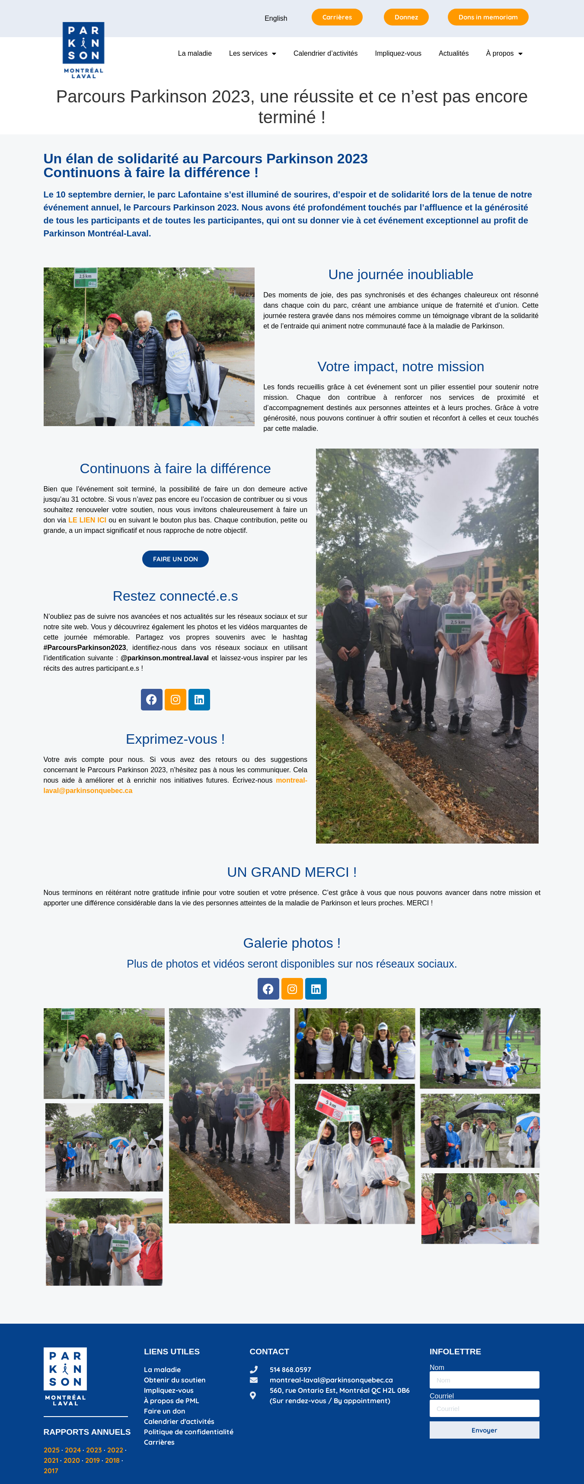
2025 (52, 1450)
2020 (72, 1460)
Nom (437, 1367)
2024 (73, 1450)
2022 (115, 1450)
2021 (51, 1460)
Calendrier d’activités (326, 53)
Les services (252, 53)
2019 (92, 1460)
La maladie (195, 53)
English (276, 18)
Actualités (454, 53)
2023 (94, 1450)
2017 (51, 1470)
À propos (504, 53)
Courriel (442, 1396)
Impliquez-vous (398, 53)
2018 (112, 1460)
